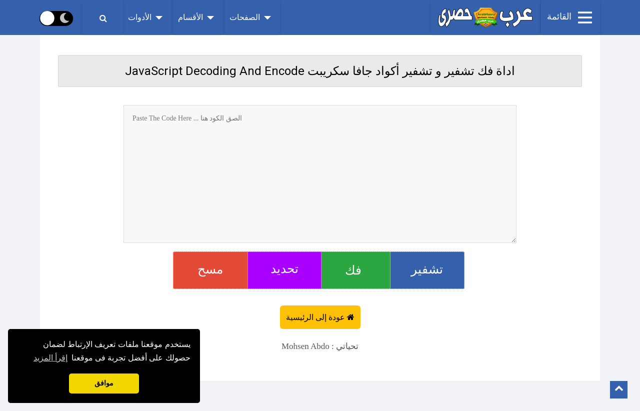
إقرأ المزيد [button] (51, 357)
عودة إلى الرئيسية (316, 317)
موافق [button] (104, 383)
